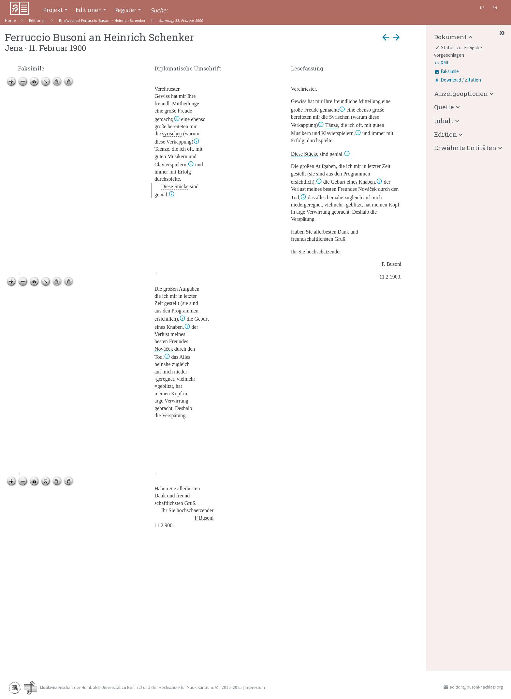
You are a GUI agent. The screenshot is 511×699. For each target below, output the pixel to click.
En (494, 7)
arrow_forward (396, 37)
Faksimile (450, 71)
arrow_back (386, 37)
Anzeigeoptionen (461, 93)
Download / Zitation (461, 80)
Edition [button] (445, 134)
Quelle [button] (444, 107)
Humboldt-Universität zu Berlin (109, 687)
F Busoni (204, 518)
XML (445, 62)
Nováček (367, 189)
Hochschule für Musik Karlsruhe (186, 687)
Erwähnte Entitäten (465, 148)
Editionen (89, 10)
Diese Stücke (175, 186)
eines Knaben (361, 182)
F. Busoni (392, 264)
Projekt (53, 10)
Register (125, 10)
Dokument (450, 37)
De (482, 7)
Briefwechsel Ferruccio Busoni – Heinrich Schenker (102, 20)
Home (10, 20)
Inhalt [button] (443, 120)
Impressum (255, 687)
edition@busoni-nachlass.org (476, 687)
